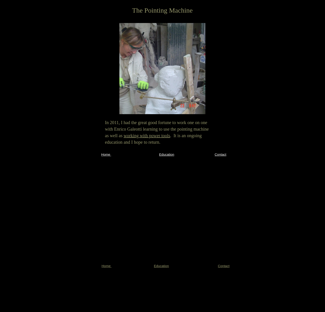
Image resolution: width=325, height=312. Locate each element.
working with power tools (147, 135)
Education (166, 154)
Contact (220, 154)
